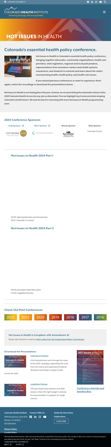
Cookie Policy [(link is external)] (10, 432)
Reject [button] (7, 445)
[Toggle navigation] (105, 13)
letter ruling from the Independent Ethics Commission (60, 339)
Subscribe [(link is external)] (61, 421)
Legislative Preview (39, 384)
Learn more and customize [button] (16, 442)
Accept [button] (20, 445)
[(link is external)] (87, 2)
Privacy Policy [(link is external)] (10, 429)
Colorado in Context (39, 356)
